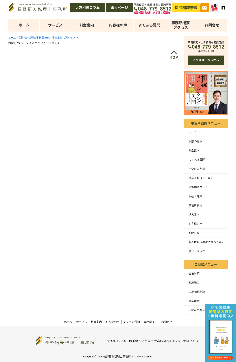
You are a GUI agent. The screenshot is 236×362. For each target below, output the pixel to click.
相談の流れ (195, 141)
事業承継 (194, 300)
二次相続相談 (197, 291)
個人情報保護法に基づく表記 (206, 242)
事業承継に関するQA (64, 37)
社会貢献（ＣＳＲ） (201, 178)
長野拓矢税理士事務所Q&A (34, 37)
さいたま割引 (197, 168)
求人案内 (194, 214)
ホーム (12, 37)
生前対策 (194, 273)
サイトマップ (197, 251)
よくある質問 (197, 159)
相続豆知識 (195, 196)
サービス (81, 321)
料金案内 (194, 150)
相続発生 (194, 282)
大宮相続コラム (198, 187)
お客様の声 (195, 223)
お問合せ (194, 232)
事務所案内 (195, 205)
